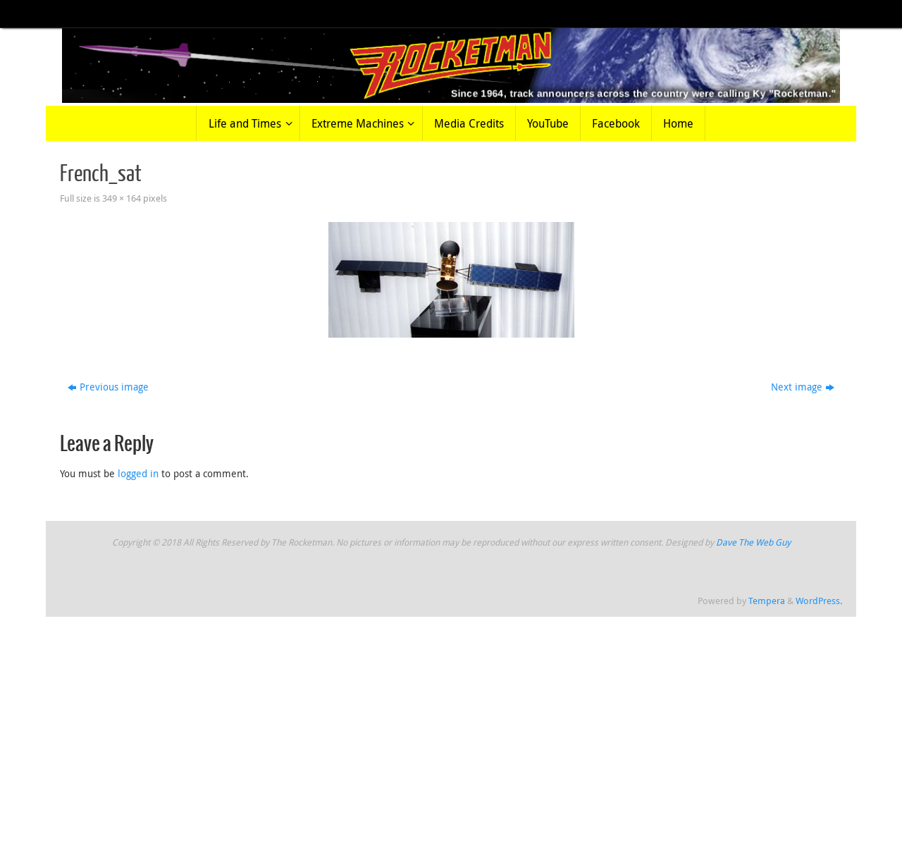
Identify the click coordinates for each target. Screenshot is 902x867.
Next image (802, 386)
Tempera (766, 601)
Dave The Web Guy (753, 542)
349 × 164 (121, 198)
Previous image (108, 386)
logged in (138, 473)
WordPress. (819, 601)
